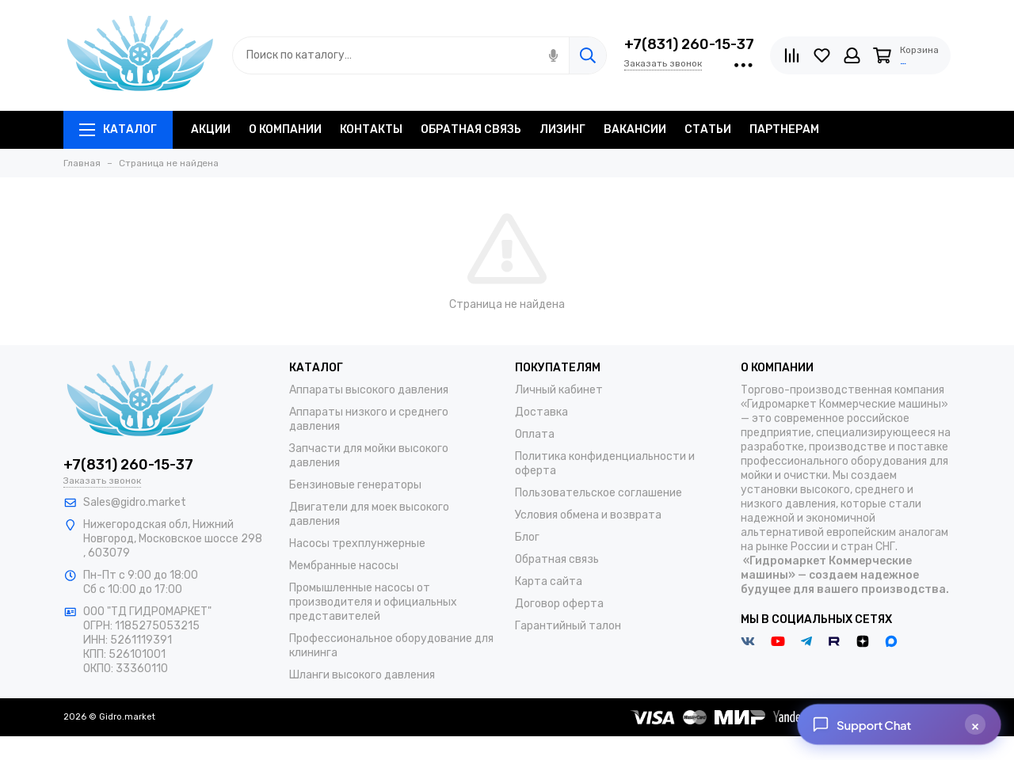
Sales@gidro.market (134, 502)
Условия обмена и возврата (588, 515)
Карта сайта (548, 581)
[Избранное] (822, 55)
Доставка (541, 412)
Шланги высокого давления (362, 675)
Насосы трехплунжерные (357, 543)
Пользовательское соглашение (598, 493)
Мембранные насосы (343, 565)
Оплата (535, 434)
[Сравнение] (792, 55)
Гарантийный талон (568, 626)
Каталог (118, 129)
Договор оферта (559, 603)
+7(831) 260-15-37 (689, 44)
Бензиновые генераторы (355, 485)
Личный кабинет (559, 390)
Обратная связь (557, 559)
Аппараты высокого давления (368, 390)
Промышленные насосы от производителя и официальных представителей (373, 602)
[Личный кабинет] (852, 55)
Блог (527, 537)
